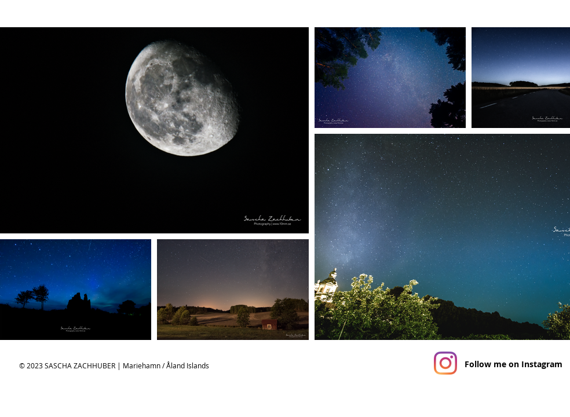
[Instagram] (445, 363)
